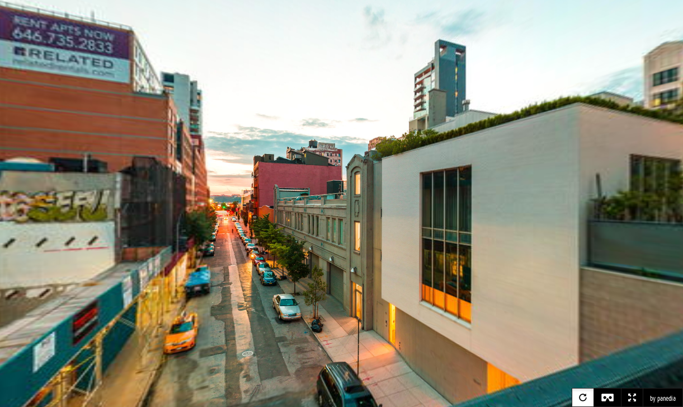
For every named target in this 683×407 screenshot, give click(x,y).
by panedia (663, 399)
